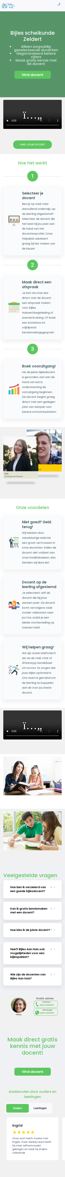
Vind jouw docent (32, 144)
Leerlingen (40, 1108)
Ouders (17, 1108)
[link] (8, 5)
